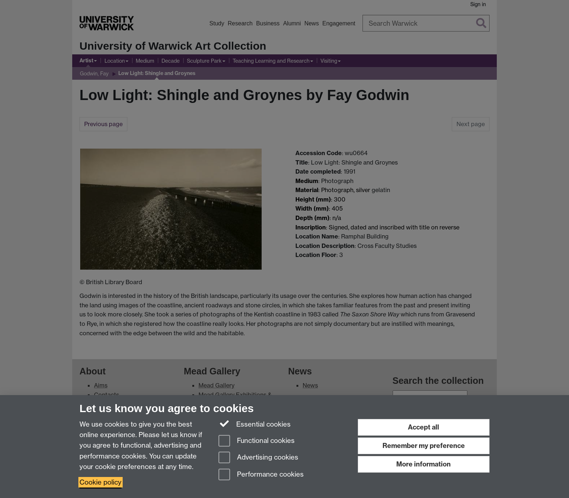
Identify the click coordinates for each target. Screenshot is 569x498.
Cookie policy (100, 482)
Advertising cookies (258, 458)
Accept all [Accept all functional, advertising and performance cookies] (423, 427)
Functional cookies (256, 441)
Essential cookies (254, 423)
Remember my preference (423, 445)
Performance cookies (261, 475)
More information (423, 464)
